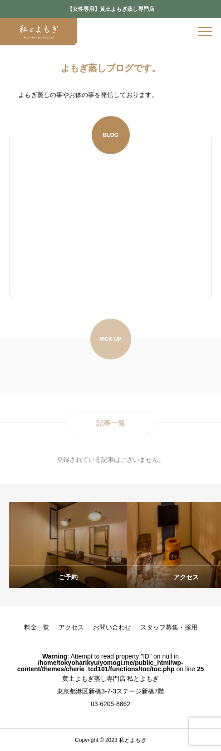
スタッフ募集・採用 (168, 627)
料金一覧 (36, 627)
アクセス (71, 627)
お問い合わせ (112, 627)
